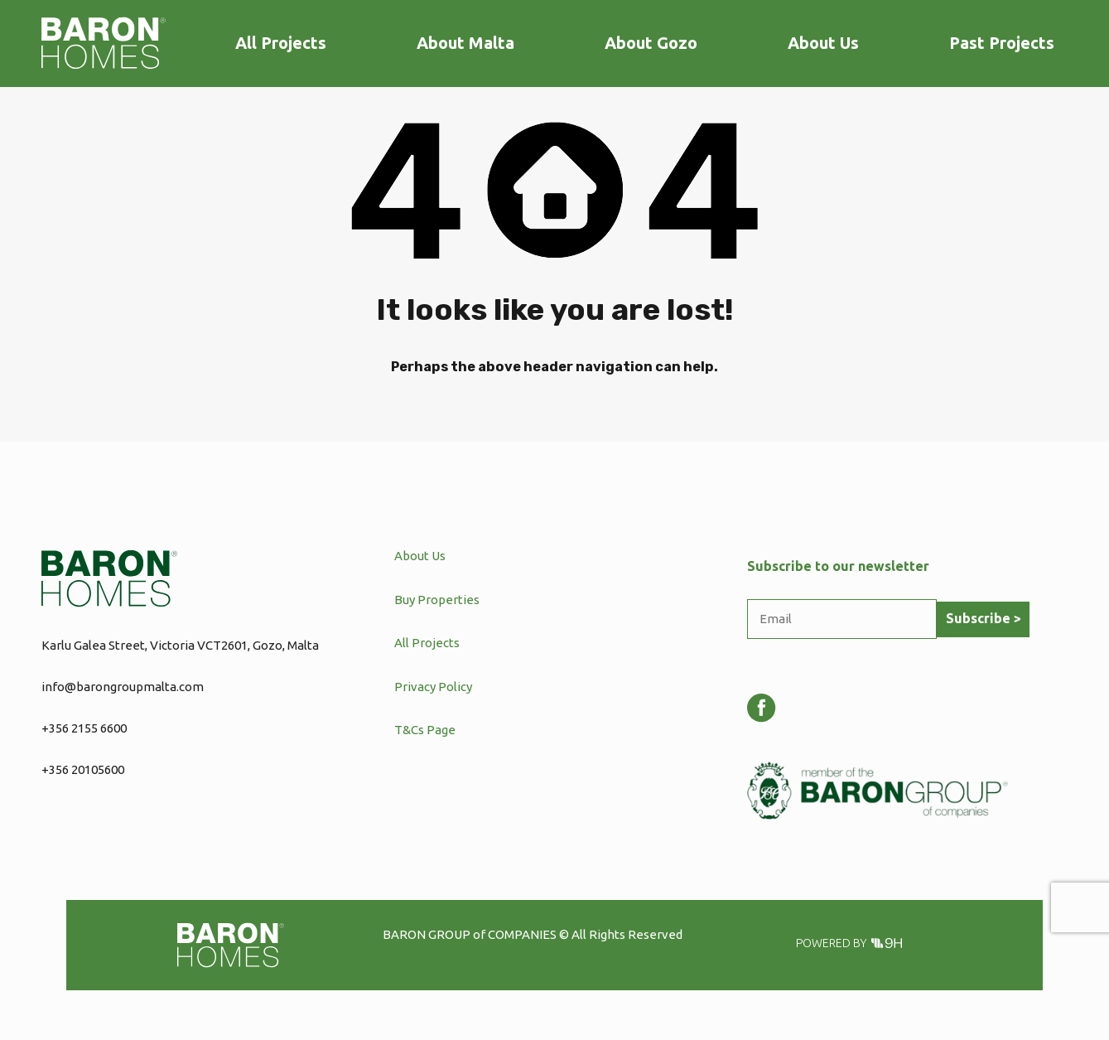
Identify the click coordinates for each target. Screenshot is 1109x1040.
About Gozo (651, 42)
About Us (823, 42)
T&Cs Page (425, 729)
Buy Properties (437, 599)
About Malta (465, 42)
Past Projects (1001, 42)
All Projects (280, 42)
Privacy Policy (433, 686)
